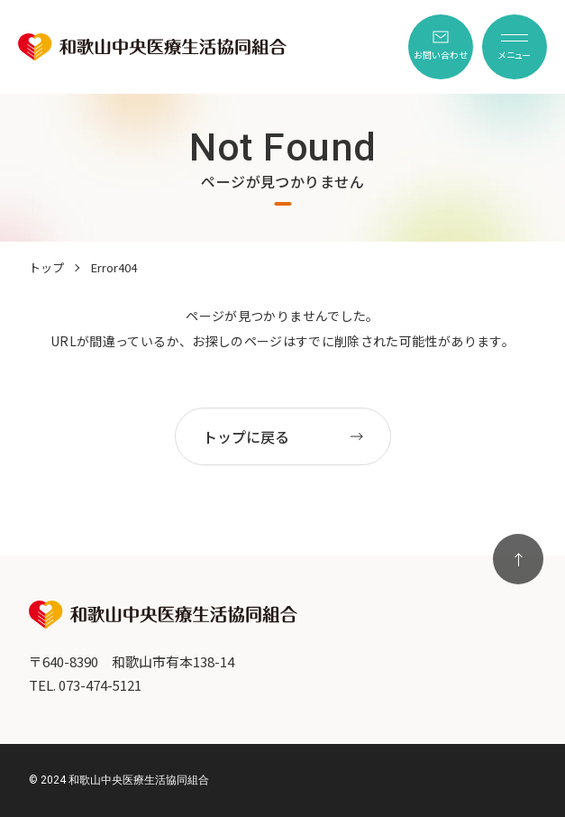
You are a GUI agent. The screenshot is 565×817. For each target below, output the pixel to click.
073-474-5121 (100, 684)
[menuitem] (440, 46)
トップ (46, 267)
